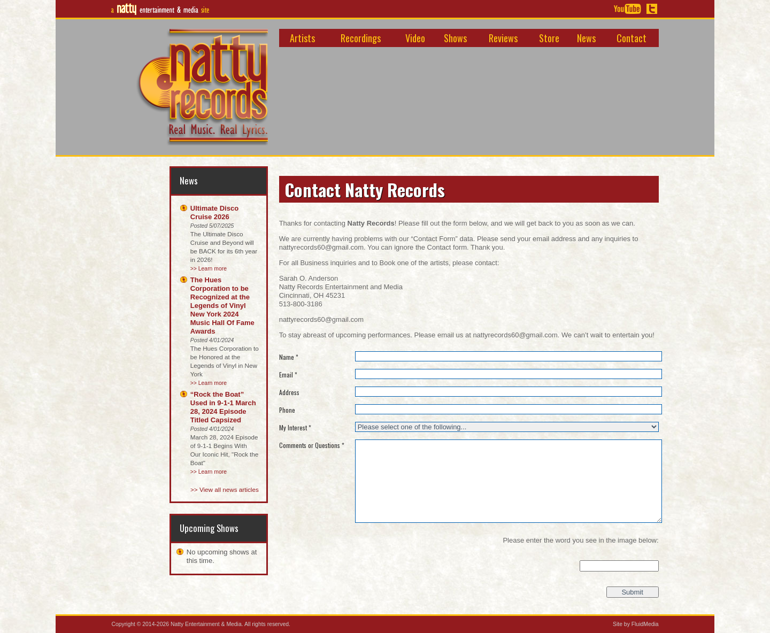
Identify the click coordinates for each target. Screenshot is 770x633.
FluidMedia (645, 624)
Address (289, 393)
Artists (302, 37)
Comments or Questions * (311, 446)
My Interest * (295, 428)
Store (549, 37)
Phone (287, 410)
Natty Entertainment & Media (206, 624)
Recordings (361, 37)
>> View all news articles (224, 489)
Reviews (503, 37)
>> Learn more (208, 269)
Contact (631, 37)
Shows (455, 37)
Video (415, 37)
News (586, 37)
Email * (288, 375)
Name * (288, 357)
